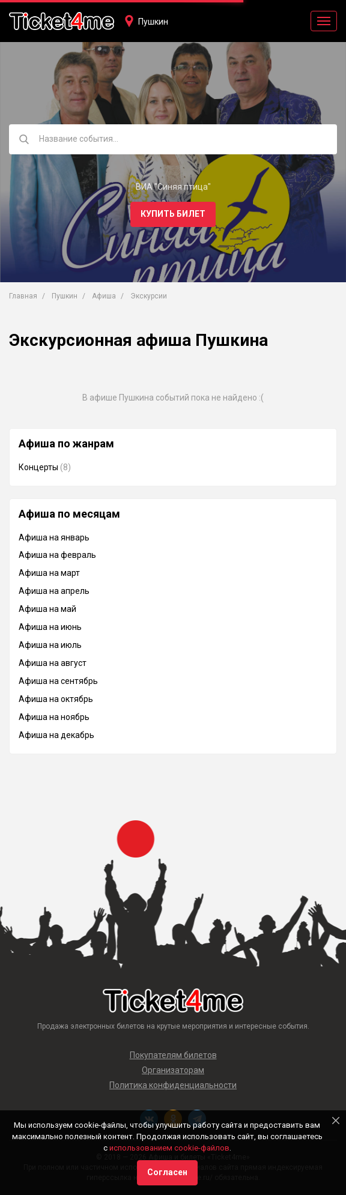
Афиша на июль (50, 645)
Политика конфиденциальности (173, 1085)
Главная (23, 296)
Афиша (104, 296)
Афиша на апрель (54, 591)
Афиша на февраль (57, 555)
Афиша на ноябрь (54, 717)
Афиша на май (47, 609)
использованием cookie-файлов (169, 1147)
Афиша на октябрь (56, 699)
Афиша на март (49, 573)
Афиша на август (52, 663)
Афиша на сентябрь (58, 681)
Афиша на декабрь (56, 735)
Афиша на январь (54, 537)
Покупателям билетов (173, 1055)
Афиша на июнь (50, 627)
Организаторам (173, 1070)
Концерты (38, 467)
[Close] (335, 1120)
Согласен (167, 1172)
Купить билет (173, 214)
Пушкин (153, 21)
